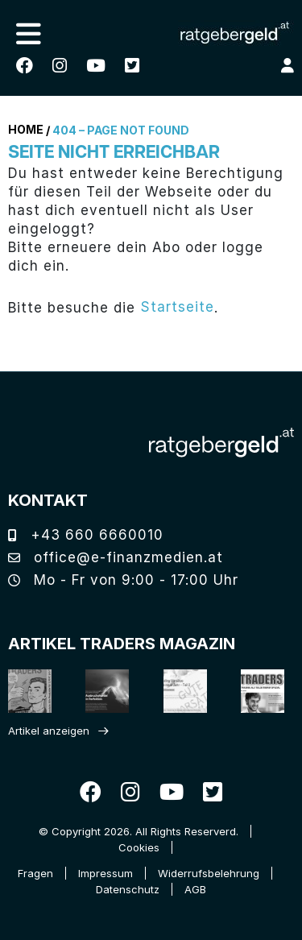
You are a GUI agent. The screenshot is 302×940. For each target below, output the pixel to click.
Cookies (138, 847)
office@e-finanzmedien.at (115, 557)
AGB (195, 889)
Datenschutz (127, 889)
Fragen (35, 873)
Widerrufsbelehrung (208, 873)
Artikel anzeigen (48, 730)
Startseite (177, 307)
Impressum (105, 873)
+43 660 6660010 (85, 535)
